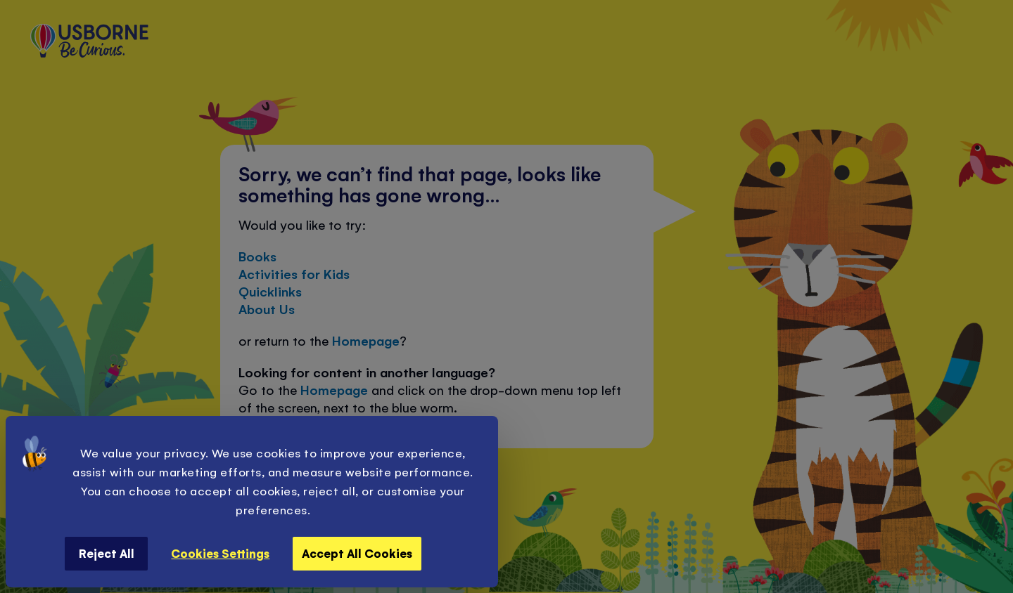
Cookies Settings (220, 553)
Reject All (106, 553)
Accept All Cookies (357, 553)
